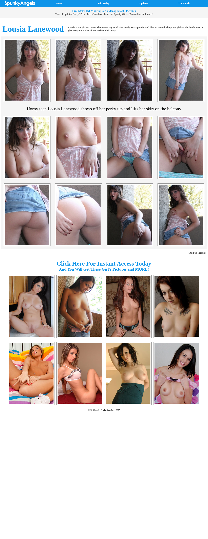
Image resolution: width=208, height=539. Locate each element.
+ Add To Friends (197, 252)
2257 (118, 410)
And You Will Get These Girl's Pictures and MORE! (104, 269)
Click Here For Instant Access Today (104, 263)
